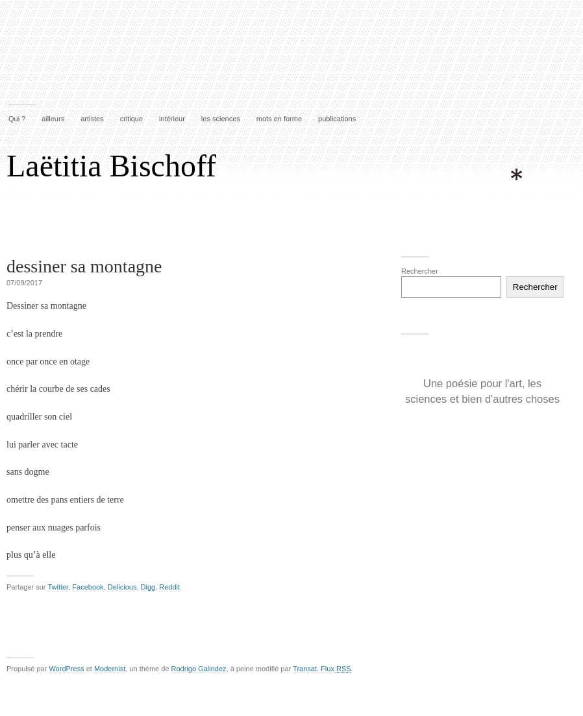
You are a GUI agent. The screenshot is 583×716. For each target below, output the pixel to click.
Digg (148, 587)
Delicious (122, 587)
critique (131, 119)
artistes (92, 119)
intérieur (172, 119)
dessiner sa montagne (84, 266)
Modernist (109, 669)
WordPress (66, 669)
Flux (336, 669)
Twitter (57, 587)
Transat (305, 669)
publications (337, 119)
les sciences (220, 119)
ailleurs (53, 119)
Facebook (87, 587)
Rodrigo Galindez (199, 669)
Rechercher (419, 271)
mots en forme (279, 119)
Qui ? (16, 119)
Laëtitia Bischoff (111, 166)
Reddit (169, 587)
